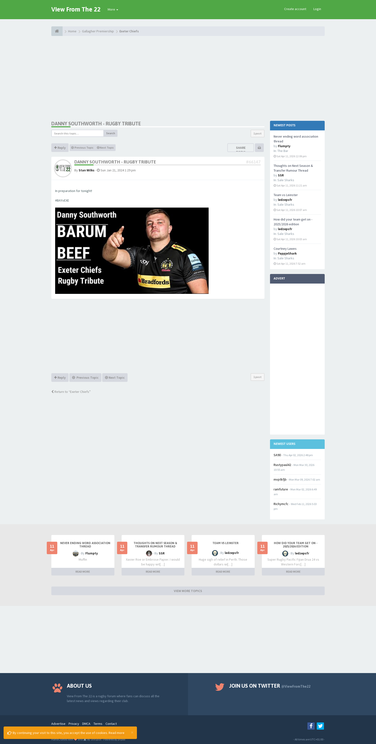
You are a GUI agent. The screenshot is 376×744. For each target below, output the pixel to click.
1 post (257, 133)
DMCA (86, 723)
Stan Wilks (86, 170)
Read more (116, 733)
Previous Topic (82, 147)
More (113, 9)
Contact (111, 723)
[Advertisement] (188, 77)
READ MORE (83, 571)
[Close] (132, 732)
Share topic (241, 149)
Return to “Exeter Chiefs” (71, 391)
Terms (98, 723)
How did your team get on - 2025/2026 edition (295, 544)
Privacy (74, 723)
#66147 (253, 161)
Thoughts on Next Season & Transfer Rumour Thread (155, 544)
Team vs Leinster (286, 195)
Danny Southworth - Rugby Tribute (96, 123)
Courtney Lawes (285, 248)
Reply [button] (60, 147)
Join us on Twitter (270, 686)
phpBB (121, 739)
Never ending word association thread (85, 544)
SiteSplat (95, 739)
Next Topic (105, 147)
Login (317, 9)
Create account (295, 9)
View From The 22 (75, 9)
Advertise (58, 723)
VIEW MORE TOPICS (188, 591)
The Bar (282, 151)
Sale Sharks (285, 180)
